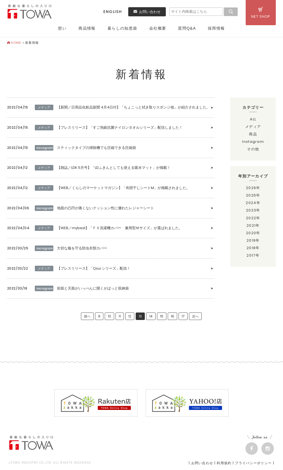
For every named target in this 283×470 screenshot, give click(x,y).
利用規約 (224, 464)
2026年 (253, 187)
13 (140, 317)
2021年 (253, 225)
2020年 (253, 233)
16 (172, 317)
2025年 (253, 195)
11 (120, 317)
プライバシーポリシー (253, 464)
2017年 (253, 255)
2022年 (253, 218)
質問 (187, 28)
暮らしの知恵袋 (122, 28)
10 (109, 317)
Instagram (253, 141)
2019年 (253, 240)
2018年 (253, 248)
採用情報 (216, 28)
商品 (253, 134)
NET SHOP (260, 13)
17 (183, 317)
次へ (195, 317)
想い (62, 28)
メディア (253, 126)
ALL (253, 119)
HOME (14, 42)
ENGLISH (112, 11)
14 (151, 317)
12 (129, 317)
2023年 (253, 210)
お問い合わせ (147, 11)
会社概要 (157, 28)
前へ (87, 317)
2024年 (253, 202)
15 (161, 317)
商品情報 (87, 28)
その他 (253, 149)
